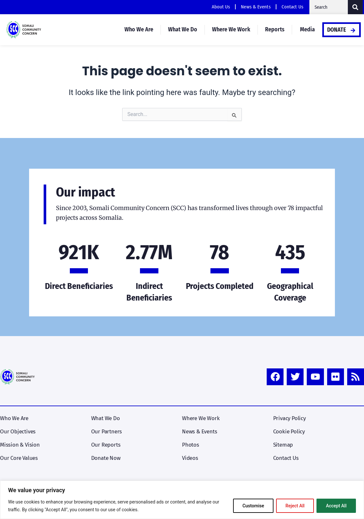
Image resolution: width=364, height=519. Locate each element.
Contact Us (292, 6)
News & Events (255, 6)
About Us (221, 6)
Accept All (336, 505)
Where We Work (231, 29)
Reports (274, 29)
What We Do (182, 29)
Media (307, 29)
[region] (182, 500)
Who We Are (138, 29)
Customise (253, 505)
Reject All (295, 505)
